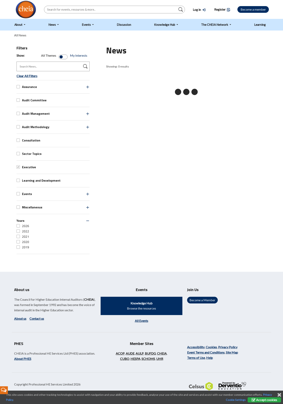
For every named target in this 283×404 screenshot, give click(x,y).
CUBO (124, 359)
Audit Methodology (33, 127)
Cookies (211, 347)
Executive (26, 167)
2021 (23, 236)
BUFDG (150, 353)
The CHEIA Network (215, 24)
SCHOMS (148, 359)
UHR (159, 359)
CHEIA (89, 299)
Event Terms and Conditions (206, 352)
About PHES (22, 359)
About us (20, 318)
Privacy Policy (227, 347)
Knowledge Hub (165, 24)
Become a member (253, 9)
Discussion (124, 24)
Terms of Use (196, 358)
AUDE (130, 353)
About (18, 24)
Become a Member (202, 300)
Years (20, 220)
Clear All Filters (27, 76)
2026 (23, 226)
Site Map (232, 352)
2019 (23, 247)
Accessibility (196, 347)
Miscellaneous (29, 207)
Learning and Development (39, 180)
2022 (23, 231)
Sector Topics (29, 153)
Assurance (27, 86)
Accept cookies (264, 400)
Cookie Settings (236, 399)
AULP (140, 353)
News (52, 24)
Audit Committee (32, 100)
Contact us (36, 318)
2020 (23, 241)
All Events (141, 321)
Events (86, 24)
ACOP (120, 353)
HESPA (135, 359)
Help (209, 358)
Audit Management (33, 113)
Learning (260, 24)
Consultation (28, 140)
